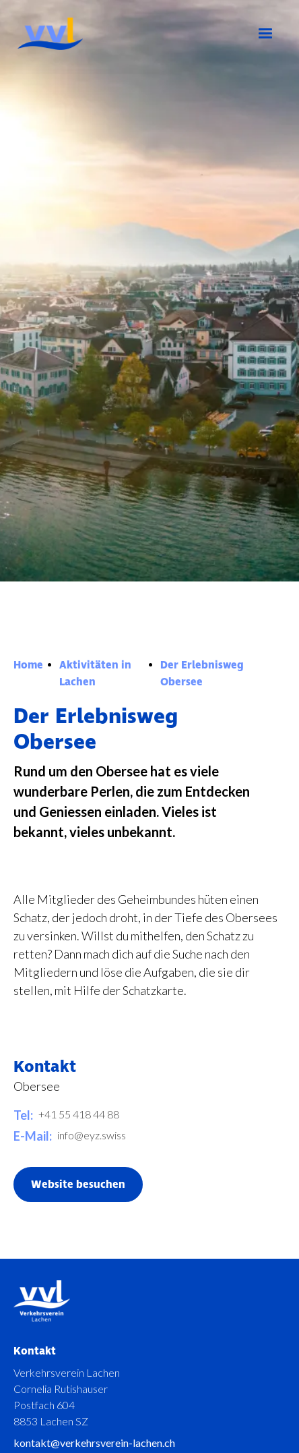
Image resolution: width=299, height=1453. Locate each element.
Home (28, 665)
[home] (79, 34)
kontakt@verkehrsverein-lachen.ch (94, 1442)
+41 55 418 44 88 (78, 1114)
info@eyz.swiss (91, 1135)
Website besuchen (78, 1184)
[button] (265, 34)
